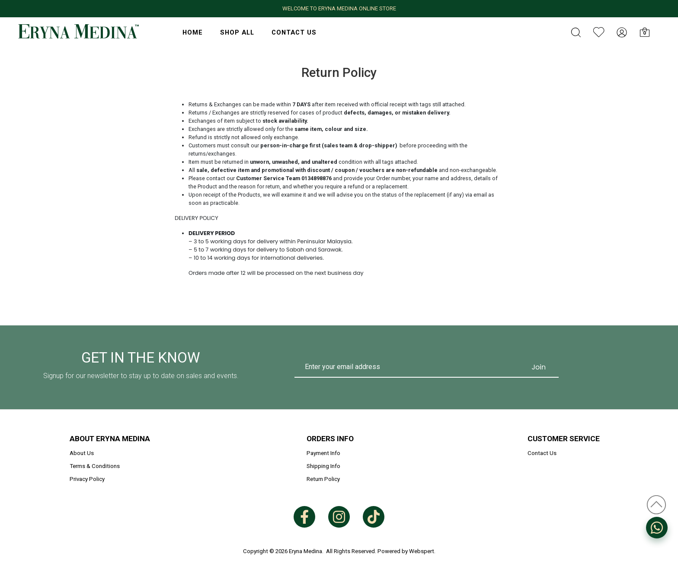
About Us (82, 453)
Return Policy (323, 479)
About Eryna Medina (110, 438)
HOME (192, 32)
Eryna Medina (305, 551)
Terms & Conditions (95, 466)
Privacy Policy (87, 479)
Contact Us (294, 32)
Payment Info (323, 453)
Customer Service (564, 438)
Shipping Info (323, 466)
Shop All (237, 32)
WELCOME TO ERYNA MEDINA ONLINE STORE (339, 8)
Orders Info (330, 438)
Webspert (421, 551)
